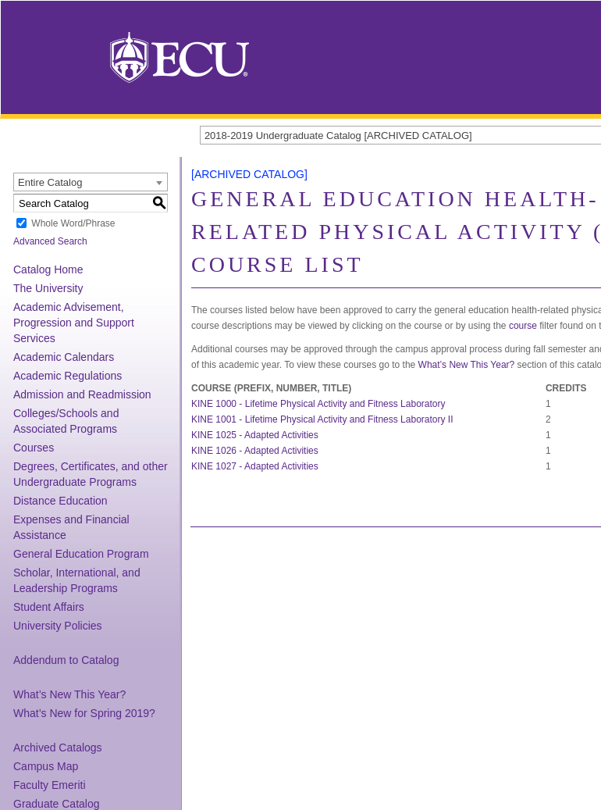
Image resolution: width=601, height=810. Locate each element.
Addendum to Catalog (66, 660)
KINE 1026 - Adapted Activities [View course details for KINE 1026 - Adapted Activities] (254, 450)
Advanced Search (50, 241)
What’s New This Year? (69, 694)
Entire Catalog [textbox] (50, 182)
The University (48, 288)
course (523, 325)
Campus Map (45, 766)
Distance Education (60, 500)
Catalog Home (48, 269)
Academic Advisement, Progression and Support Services (73, 322)
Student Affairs (48, 607)
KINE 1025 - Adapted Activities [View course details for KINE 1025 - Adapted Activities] (254, 435)
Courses (33, 447)
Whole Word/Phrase (73, 223)
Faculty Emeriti (49, 785)
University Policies (57, 625)
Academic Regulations (67, 375)
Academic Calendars (63, 357)
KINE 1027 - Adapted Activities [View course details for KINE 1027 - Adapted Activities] (254, 466)
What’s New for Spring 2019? (84, 713)
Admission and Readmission (82, 394)
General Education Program (81, 554)
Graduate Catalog (56, 804)
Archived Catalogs (57, 747)
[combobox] (90, 182)
